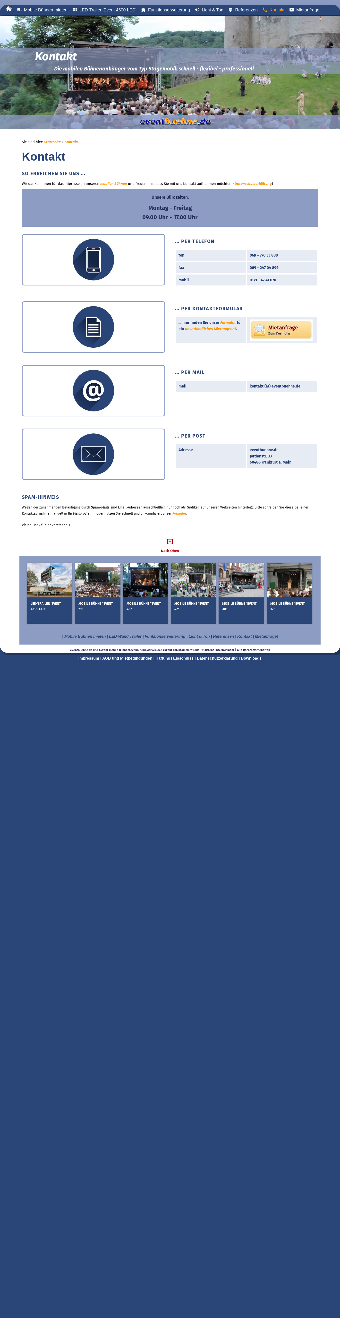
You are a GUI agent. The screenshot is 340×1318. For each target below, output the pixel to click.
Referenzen (243, 9)
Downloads (251, 658)
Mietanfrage (304, 9)
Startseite (52, 142)
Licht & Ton (209, 9)
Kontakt (273, 9)
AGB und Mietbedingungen (127, 658)
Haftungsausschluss (175, 658)
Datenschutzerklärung (253, 183)
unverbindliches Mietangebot (210, 329)
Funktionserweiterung (165, 9)
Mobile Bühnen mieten (42, 9)
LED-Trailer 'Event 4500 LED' (104, 9)
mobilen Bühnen (113, 183)
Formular (228, 322)
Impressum (88, 658)
